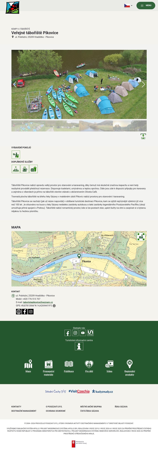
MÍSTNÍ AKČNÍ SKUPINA (91, 407)
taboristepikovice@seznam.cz (38, 302)
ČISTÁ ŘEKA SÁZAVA (89, 411)
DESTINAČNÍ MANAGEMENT (23, 411)
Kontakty (16, 407)
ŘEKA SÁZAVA (121, 407)
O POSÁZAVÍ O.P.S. (54, 407)
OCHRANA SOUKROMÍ (55, 411)
